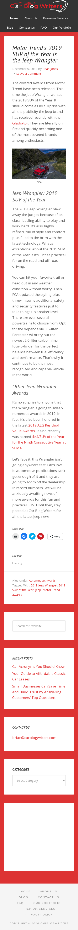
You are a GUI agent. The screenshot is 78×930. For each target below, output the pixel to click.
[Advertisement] (39, 837)
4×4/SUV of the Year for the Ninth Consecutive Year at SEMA (39, 442)
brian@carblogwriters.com (34, 737)
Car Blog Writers (39, 6)
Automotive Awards (42, 581)
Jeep (38, 590)
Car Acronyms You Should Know (38, 666)
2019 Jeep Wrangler (44, 585)
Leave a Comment (28, 74)
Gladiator (20, 123)
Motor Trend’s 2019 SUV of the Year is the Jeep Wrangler (37, 54)
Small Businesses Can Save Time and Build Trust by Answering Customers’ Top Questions (38, 692)
